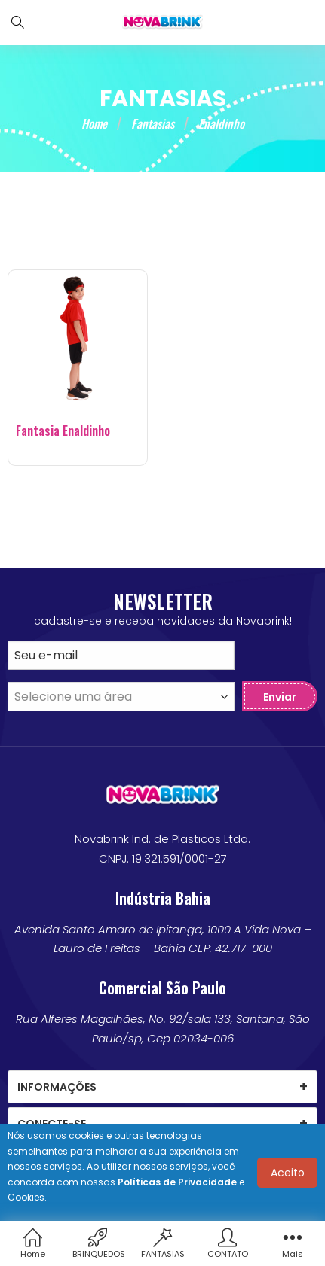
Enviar (279, 697)
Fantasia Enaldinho (63, 431)
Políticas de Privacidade (177, 1182)
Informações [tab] (57, 1087)
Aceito (288, 1172)
